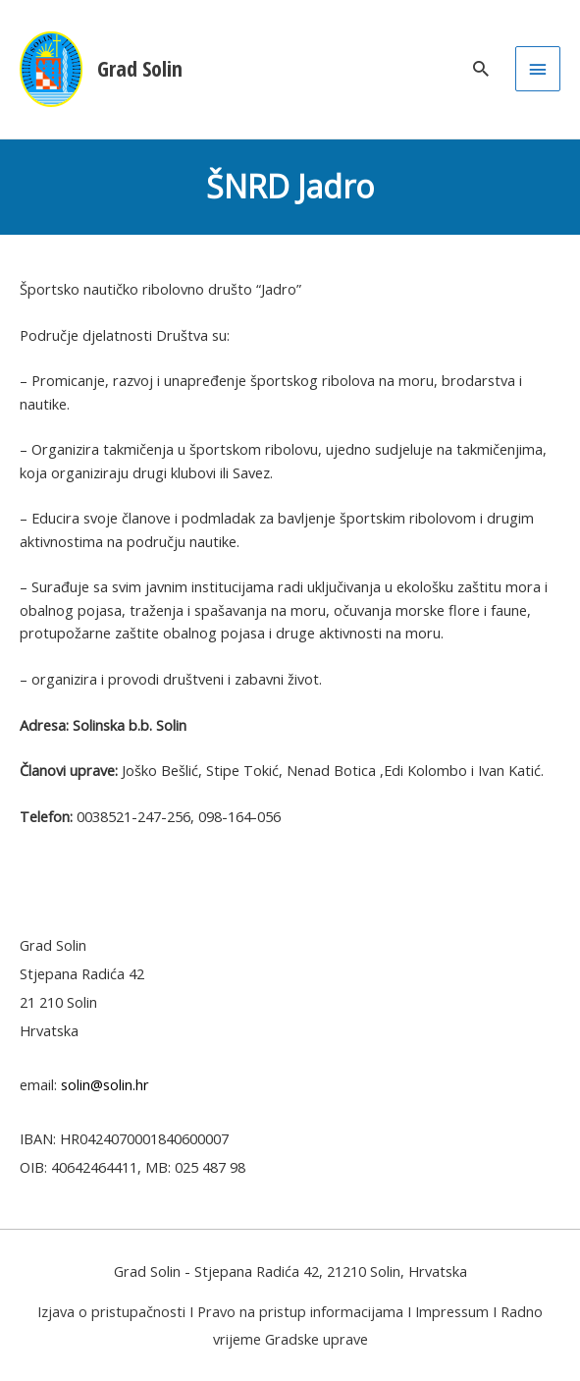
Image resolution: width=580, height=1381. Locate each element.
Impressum (452, 1311)
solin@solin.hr (105, 1084)
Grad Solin (140, 68)
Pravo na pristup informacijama (300, 1311)
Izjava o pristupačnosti (111, 1311)
